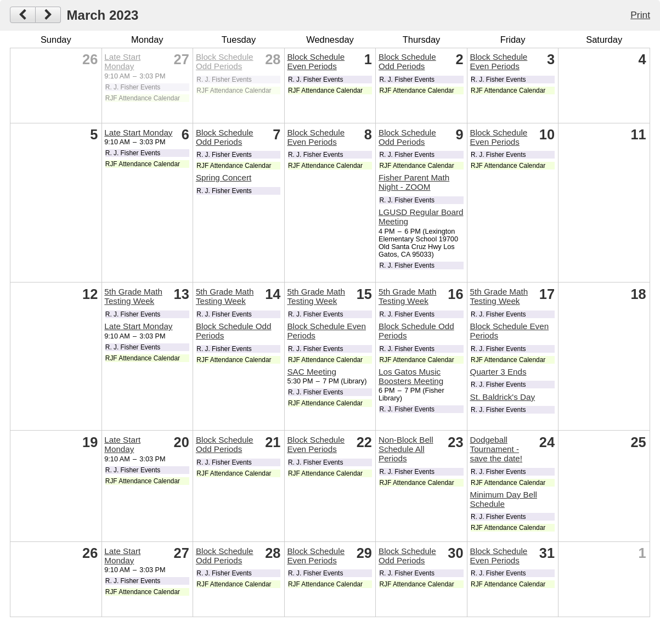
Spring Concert (223, 177)
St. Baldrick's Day (502, 397)
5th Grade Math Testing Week (133, 296)
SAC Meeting (311, 371)
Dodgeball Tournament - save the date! (496, 449)
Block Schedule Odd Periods (224, 61)
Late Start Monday (122, 61)
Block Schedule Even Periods (316, 61)
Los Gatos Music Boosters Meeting (411, 376)
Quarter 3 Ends (498, 371)
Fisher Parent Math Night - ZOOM (414, 182)
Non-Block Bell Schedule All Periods (406, 449)
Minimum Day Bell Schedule (503, 499)
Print (640, 14)
